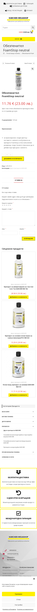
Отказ (18, 599)
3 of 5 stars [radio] (6, 205)
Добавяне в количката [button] (18, 297)
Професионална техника (10, 452)
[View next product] (33, 63)
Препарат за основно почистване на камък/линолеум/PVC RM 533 (18, 337)
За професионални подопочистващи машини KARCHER (17, 442)
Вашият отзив (7, 209)
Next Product (28, 63)
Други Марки (6, 421)
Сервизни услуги (8, 457)
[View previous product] (3, 63)
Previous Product (10, 63)
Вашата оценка (8, 203)
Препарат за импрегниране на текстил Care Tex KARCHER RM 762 (18, 288)
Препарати (5, 426)
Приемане (18, 594)
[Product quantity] (7, 155)
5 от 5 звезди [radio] (10, 205)
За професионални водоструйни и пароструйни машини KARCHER (17, 436)
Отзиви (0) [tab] (18, 180)
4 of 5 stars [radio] (8, 205)
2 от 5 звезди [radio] (4, 205)
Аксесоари (5, 412)
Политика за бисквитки (9, 609)
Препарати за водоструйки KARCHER (14, 447)
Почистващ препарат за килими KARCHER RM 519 (18, 386)
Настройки (18, 605)
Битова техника (7, 416)
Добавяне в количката (13, 158)
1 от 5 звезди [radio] (2, 205)
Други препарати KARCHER (18, 168)
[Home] (3, 53)
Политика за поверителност (25, 609)
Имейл (22, 229)
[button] (34, 579)
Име (4, 229)
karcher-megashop (18, 18)
